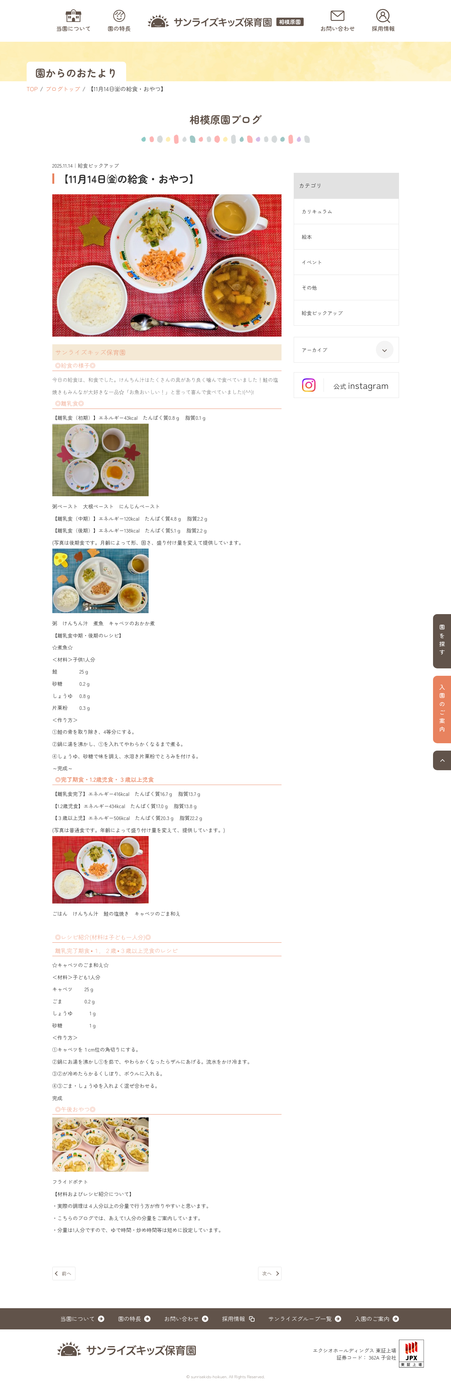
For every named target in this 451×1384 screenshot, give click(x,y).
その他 (309, 287)
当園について (77, 1318)
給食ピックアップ (322, 313)
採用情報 (233, 1318)
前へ (67, 1273)
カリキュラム (317, 211)
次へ (267, 1273)
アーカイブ (348, 349)
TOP (32, 88)
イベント (312, 262)
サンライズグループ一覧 (300, 1318)
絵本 (307, 237)
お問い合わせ (181, 1318)
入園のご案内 (372, 1318)
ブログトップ (62, 88)
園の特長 (129, 1318)
